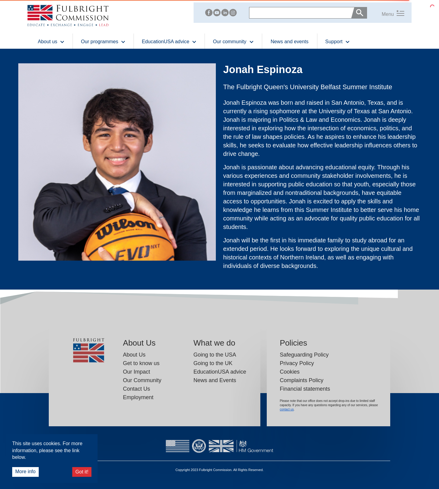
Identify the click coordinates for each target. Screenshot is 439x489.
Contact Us (136, 389)
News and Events (214, 380)
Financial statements (305, 389)
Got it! (81, 471)
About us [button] (51, 41)
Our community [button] (233, 41)
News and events (290, 41)
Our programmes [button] (103, 41)
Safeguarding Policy (304, 355)
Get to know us (141, 363)
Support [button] (337, 41)
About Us (134, 355)
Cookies (290, 372)
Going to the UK (212, 363)
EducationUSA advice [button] (169, 41)
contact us (287, 409)
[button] (385, 12)
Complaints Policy (301, 380)
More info (25, 471)
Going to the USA (214, 355)
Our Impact (136, 372)
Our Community (142, 380)
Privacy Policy (297, 363)
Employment (138, 397)
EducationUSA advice (219, 372)
